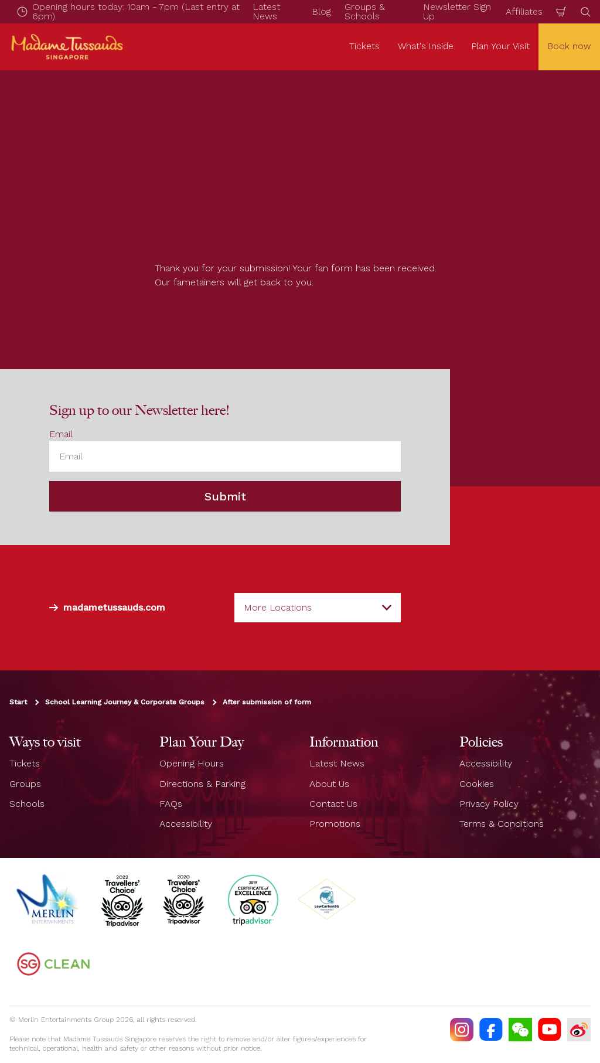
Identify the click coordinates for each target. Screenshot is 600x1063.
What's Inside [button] (426, 46)
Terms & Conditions (501, 823)
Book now (569, 46)
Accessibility (185, 823)
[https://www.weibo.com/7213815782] (579, 1029)
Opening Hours (191, 763)
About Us (329, 783)
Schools (27, 803)
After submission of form (267, 702)
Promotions (334, 823)
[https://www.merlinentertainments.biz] (48, 899)
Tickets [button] (364, 46)
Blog (321, 11)
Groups (25, 783)
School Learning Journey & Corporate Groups (124, 702)
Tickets (24, 763)
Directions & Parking (202, 783)
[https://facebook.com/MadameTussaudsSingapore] (491, 1029)
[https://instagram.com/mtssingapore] (461, 1029)
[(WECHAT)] (520, 1029)
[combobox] (317, 607)
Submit (225, 496)
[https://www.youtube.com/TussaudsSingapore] (549, 1029)
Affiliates (524, 11)
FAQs (170, 803)
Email (61, 433)
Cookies (476, 783)
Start (18, 702)
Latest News (336, 763)
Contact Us (333, 803)
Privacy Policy (489, 803)
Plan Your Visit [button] (501, 46)
